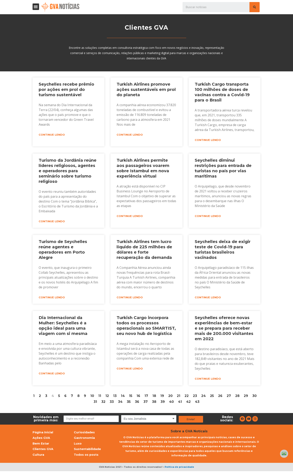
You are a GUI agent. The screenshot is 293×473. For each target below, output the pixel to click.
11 (99, 397)
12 (107, 397)
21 (178, 397)
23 (195, 397)
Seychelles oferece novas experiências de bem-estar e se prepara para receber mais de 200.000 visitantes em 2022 (224, 329)
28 (237, 397)
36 (137, 402)
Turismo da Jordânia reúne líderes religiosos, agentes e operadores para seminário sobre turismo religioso (67, 171)
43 (197, 402)
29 (246, 397)
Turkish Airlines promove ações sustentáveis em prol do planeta (146, 89)
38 (154, 402)
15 (130, 397)
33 (112, 402)
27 (229, 397)
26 (220, 397)
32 (103, 402)
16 (138, 397)
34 (120, 402)
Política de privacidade (179, 468)
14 (123, 397)
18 (154, 397)
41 (180, 402)
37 (145, 402)
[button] (36, 6)
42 (188, 402)
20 (170, 397)
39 (163, 402)
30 (254, 397)
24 (203, 397)
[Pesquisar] (254, 7)
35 (129, 402)
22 (187, 397)
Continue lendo (52, 134)
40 (171, 402)
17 (146, 397)
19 (162, 397)
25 (212, 397)
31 (95, 402)
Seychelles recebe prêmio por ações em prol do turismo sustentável (66, 89)
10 (92, 397)
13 (115, 397)
